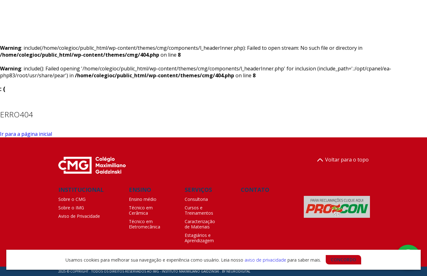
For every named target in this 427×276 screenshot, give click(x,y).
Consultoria (196, 199)
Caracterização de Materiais (200, 224)
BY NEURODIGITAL (236, 271)
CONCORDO (343, 260)
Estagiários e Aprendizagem (199, 237)
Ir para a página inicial (26, 133)
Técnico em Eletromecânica (144, 224)
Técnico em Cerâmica (141, 210)
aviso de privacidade (265, 260)
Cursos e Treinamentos (199, 210)
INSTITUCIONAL (81, 189)
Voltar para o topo (343, 160)
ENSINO (140, 189)
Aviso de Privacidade (79, 216)
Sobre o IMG (71, 208)
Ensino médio (142, 199)
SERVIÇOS (198, 189)
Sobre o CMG (72, 199)
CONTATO (255, 189)
